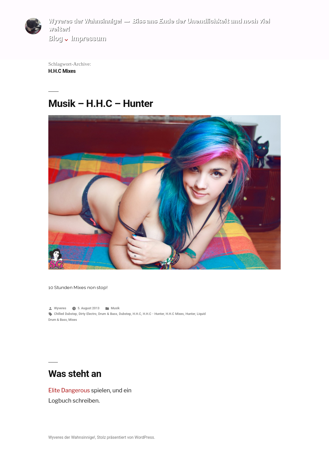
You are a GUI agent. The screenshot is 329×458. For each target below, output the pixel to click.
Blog (55, 38)
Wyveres (60, 308)
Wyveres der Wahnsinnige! (84, 21)
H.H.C (137, 314)
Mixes (72, 320)
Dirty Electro (87, 314)
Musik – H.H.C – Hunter (100, 103)
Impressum (88, 38)
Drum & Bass (107, 314)
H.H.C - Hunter (153, 314)
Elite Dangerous (69, 390)
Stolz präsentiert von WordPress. (126, 437)
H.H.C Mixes (175, 314)
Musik (115, 308)
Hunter (190, 314)
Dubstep (125, 314)
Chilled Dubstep (65, 314)
